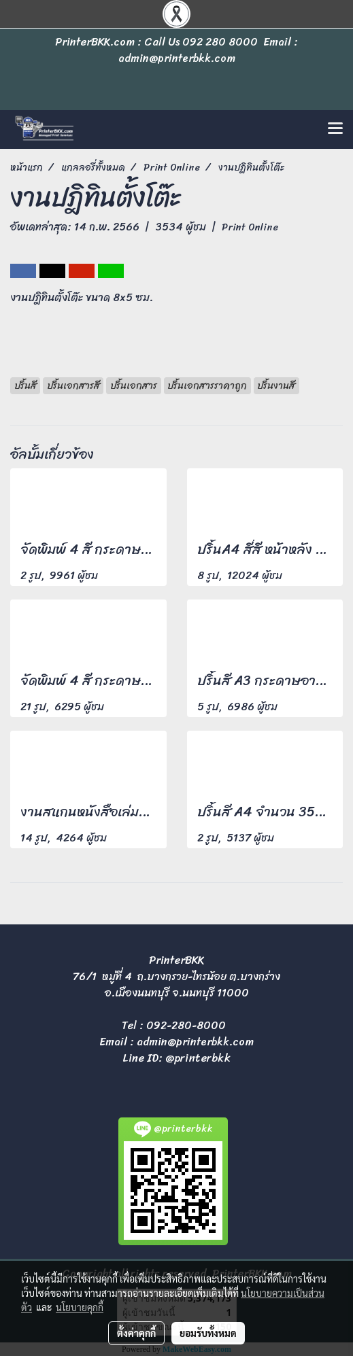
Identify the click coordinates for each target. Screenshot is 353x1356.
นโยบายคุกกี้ (79, 1307)
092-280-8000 (186, 1025)
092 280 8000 (220, 42)
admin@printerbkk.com (195, 1041)
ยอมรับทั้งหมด (208, 1333)
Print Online (250, 227)
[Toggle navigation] (335, 129)
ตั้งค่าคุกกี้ (136, 1333)
